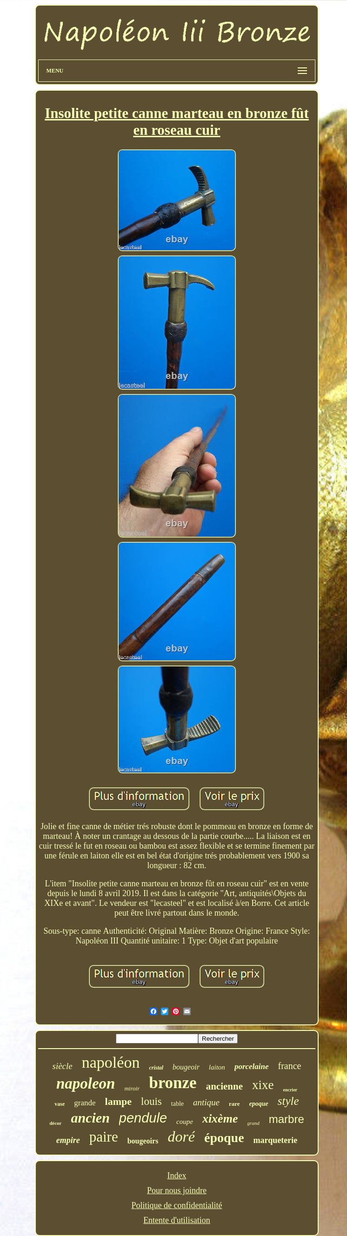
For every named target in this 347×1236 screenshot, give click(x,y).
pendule (143, 1117)
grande (84, 1102)
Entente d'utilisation (176, 1220)
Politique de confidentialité (177, 1205)
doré (181, 1136)
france (289, 1066)
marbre (286, 1119)
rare (234, 1103)
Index (177, 1175)
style (288, 1101)
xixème (220, 1118)
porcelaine (251, 1066)
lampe (118, 1101)
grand (253, 1123)
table (177, 1103)
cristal (156, 1067)
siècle (63, 1066)
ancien (90, 1117)
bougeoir (186, 1067)
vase (59, 1104)
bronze (172, 1083)
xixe (263, 1085)
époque (224, 1137)
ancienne (224, 1086)
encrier (290, 1089)
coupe (184, 1121)
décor (55, 1123)
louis (151, 1101)
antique (206, 1102)
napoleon (85, 1083)
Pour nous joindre (177, 1190)
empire (68, 1140)
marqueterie (276, 1140)
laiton (217, 1067)
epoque (258, 1103)
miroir (132, 1088)
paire (103, 1137)
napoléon (111, 1062)
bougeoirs (143, 1141)
